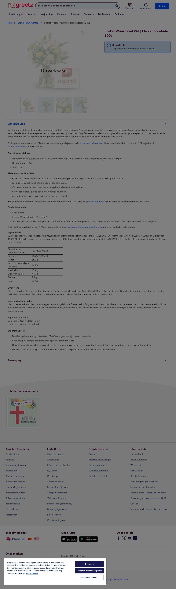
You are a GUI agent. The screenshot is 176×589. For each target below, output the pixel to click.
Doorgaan (89, 564)
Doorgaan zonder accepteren (89, 571)
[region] (55, 571)
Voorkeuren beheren (89, 577)
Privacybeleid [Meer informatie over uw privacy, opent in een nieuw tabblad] (32, 573)
